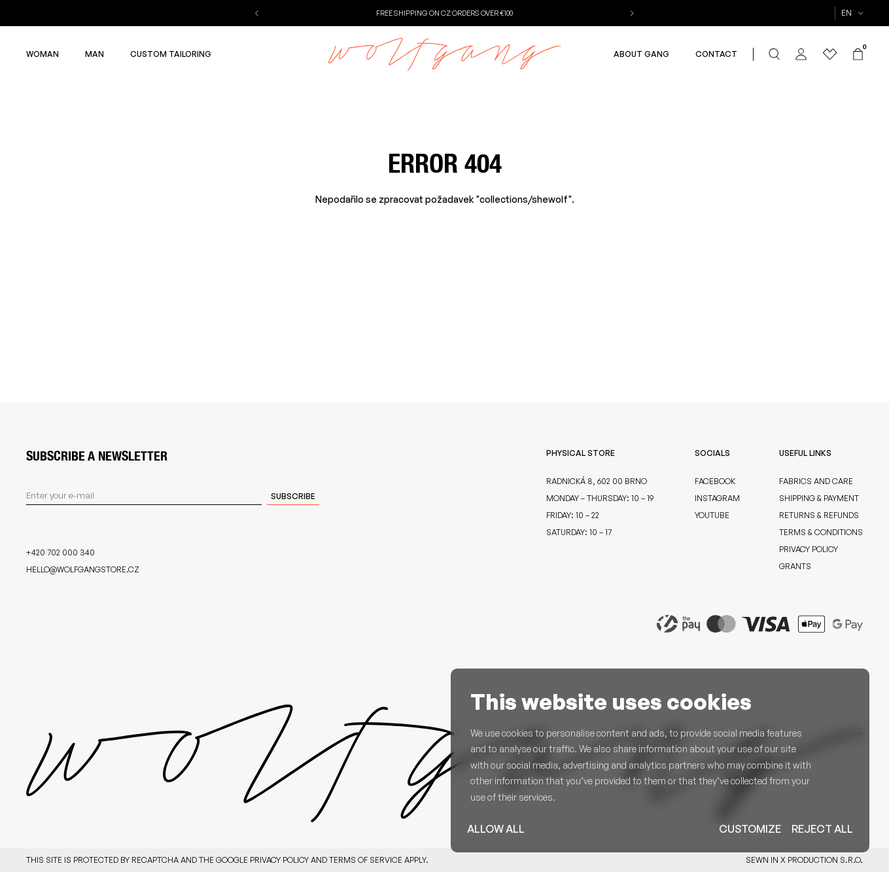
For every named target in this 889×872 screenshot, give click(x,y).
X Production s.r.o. (821, 860)
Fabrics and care (816, 481)
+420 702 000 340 (60, 552)
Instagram (717, 498)
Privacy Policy (808, 549)
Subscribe (293, 496)
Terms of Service (365, 860)
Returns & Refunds (819, 515)
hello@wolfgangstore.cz (82, 569)
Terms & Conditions (821, 532)
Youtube (712, 515)
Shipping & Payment (819, 498)
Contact (716, 54)
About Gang (641, 54)
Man (94, 54)
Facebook (715, 481)
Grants (795, 566)
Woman (42, 54)
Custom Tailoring (170, 54)
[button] (258, 13)
